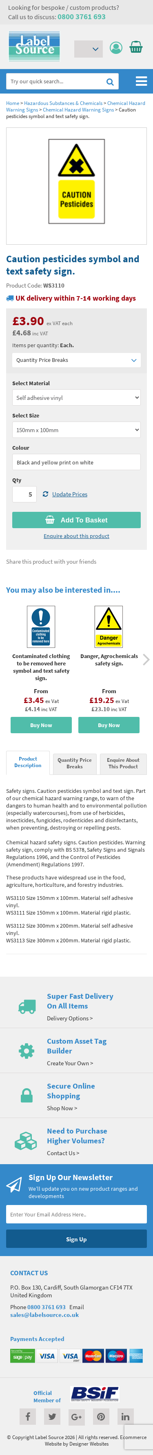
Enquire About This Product (123, 763)
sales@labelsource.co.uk (44, 1315)
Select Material (31, 383)
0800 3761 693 (82, 16)
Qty (16, 480)
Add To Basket (76, 520)
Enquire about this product (76, 536)
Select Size (25, 415)
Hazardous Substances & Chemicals (63, 103)
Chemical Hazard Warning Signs (78, 109)
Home (12, 103)
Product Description (27, 761)
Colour (20, 447)
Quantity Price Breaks (76, 360)
